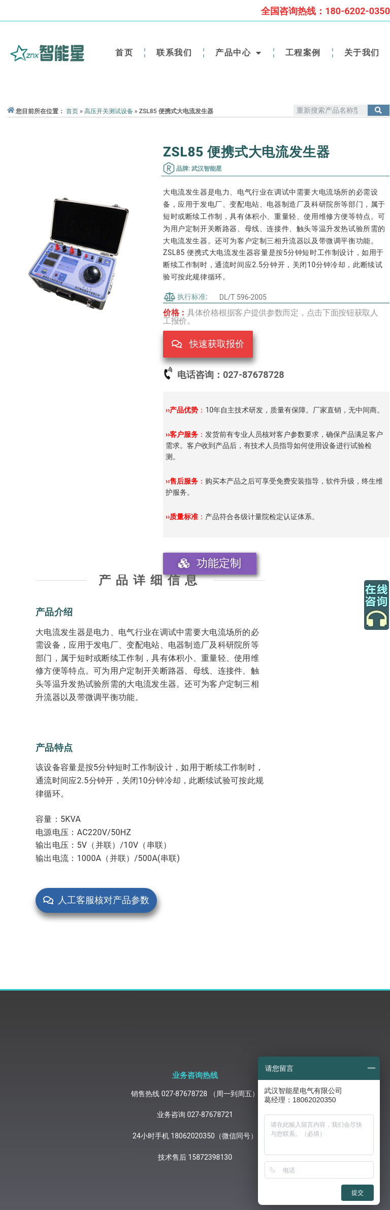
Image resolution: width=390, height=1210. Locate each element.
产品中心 (238, 53)
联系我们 (174, 52)
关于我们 (362, 52)
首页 (124, 52)
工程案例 (303, 52)
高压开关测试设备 (108, 111)
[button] (208, 344)
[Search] (378, 110)
